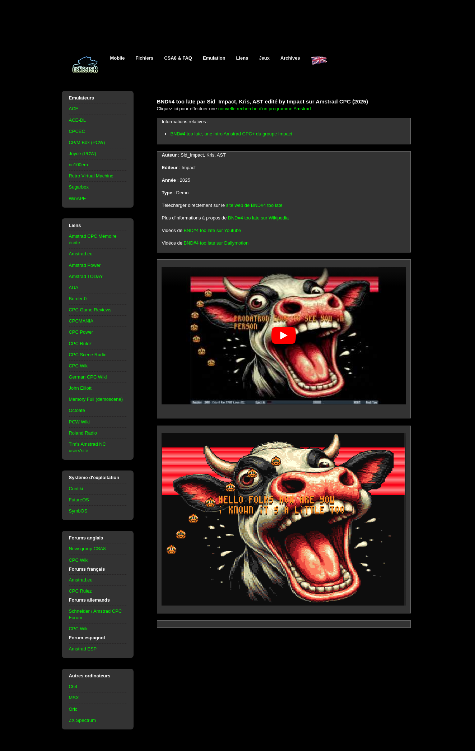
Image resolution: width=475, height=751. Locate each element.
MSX (74, 697)
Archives (290, 58)
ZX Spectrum (82, 720)
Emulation (214, 58)
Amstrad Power (85, 265)
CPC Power (81, 332)
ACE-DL (77, 120)
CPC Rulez (80, 343)
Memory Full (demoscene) (96, 399)
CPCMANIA (81, 321)
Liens (242, 58)
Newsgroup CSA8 (87, 548)
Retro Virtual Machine (91, 176)
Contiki (76, 488)
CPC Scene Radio (88, 354)
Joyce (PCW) (82, 153)
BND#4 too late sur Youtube (212, 230)
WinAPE (77, 198)
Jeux (264, 58)
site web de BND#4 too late (254, 205)
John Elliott (80, 388)
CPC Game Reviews (90, 309)
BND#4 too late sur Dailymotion (215, 243)
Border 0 (78, 298)
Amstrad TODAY (86, 276)
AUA (74, 287)
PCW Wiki (79, 422)
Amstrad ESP (83, 649)
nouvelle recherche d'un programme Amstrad (264, 108)
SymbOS (78, 511)
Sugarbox (79, 187)
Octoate (77, 410)
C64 (73, 686)
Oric (73, 709)
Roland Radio (83, 433)
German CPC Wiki (88, 377)
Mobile (117, 58)
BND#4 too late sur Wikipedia (258, 218)
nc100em (78, 164)
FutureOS (79, 499)
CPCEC (77, 131)
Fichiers (145, 58)
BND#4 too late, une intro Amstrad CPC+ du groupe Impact (231, 133)
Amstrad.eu (81, 253)
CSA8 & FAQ (178, 58)
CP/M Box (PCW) (87, 142)
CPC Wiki (79, 365)
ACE (74, 108)
